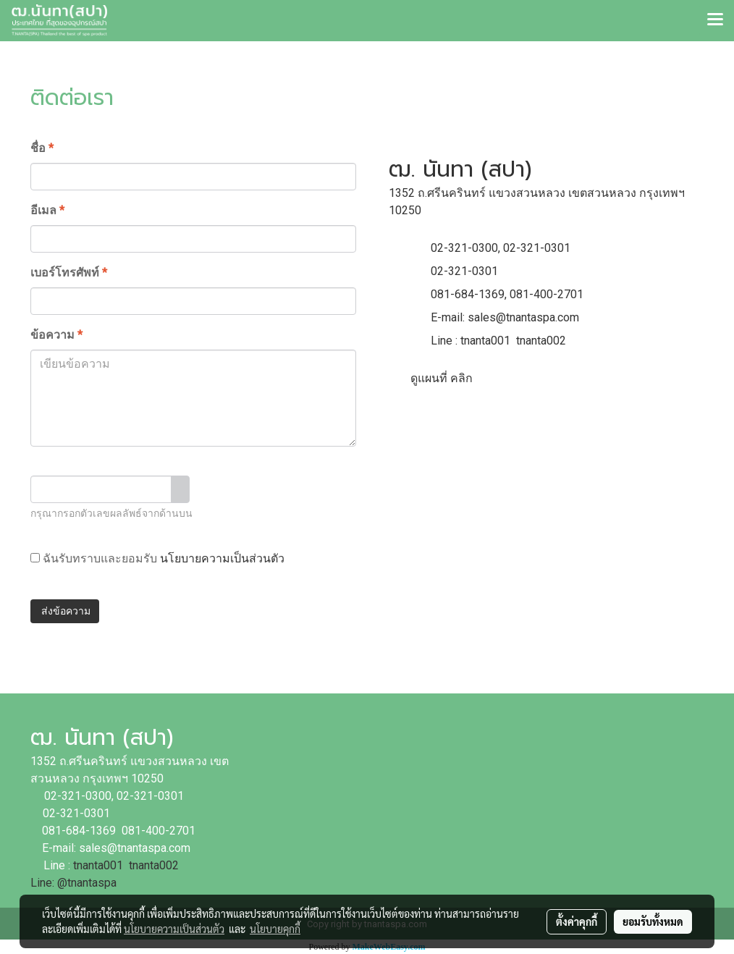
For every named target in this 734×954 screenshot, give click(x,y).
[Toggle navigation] (715, 20)
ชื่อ (42, 148)
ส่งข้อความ (64, 611)
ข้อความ (56, 335)
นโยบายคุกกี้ (275, 928)
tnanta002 (541, 340)
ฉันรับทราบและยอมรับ (157, 558)
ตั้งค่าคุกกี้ (576, 921)
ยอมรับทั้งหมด (653, 921)
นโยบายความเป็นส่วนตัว (222, 558)
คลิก (461, 378)
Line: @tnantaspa (73, 883)
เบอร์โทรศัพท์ (68, 272)
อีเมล (47, 210)
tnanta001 (485, 340)
